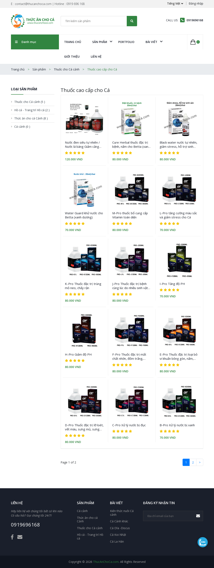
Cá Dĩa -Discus (120, 528)
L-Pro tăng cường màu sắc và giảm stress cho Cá (178, 215)
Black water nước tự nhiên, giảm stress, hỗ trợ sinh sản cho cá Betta (178, 144)
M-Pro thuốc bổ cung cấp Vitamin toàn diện (130, 215)
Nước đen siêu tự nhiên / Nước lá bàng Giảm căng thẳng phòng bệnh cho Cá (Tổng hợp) (82, 144)
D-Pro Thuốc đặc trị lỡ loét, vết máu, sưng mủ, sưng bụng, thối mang (84, 427)
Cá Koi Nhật (118, 535)
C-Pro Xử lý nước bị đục (129, 425)
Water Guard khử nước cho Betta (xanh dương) (84, 215)
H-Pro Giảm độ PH (78, 354)
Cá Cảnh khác (119, 521)
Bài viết (151, 42)
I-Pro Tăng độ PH (172, 284)
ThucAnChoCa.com (106, 562)
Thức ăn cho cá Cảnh (87, 519)
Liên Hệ (96, 56)
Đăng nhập (196, 3)
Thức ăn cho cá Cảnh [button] (31, 118)
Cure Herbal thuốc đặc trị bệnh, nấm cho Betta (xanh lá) (131, 144)
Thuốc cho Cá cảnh (66, 69)
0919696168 (25, 525)
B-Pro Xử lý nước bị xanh (177, 425)
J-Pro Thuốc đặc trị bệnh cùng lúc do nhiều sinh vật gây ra (130, 286)
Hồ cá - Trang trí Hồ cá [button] (32, 110)
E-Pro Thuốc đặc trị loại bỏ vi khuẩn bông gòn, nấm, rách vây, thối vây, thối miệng (178, 356)
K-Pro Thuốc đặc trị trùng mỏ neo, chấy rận (83, 286)
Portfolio (126, 42)
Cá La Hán (117, 541)
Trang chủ (72, 42)
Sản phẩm (99, 42)
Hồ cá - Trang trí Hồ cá (90, 536)
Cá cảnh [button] (22, 126)
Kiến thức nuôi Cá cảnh (122, 512)
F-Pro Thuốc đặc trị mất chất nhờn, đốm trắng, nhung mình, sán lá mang (129, 356)
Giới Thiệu (72, 56)
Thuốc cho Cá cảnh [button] (29, 101)
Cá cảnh (82, 511)
